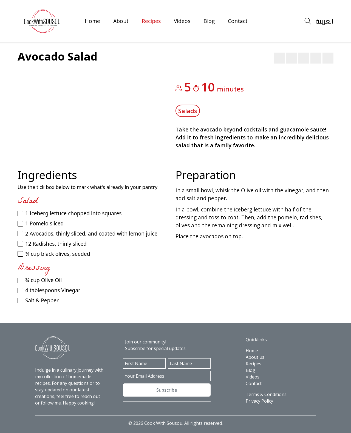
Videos (182, 21)
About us (255, 357)
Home (92, 21)
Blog (209, 21)
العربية (324, 21)
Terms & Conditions (266, 394)
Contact (238, 21)
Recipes (151, 21)
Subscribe (166, 390)
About (121, 21)
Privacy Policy (259, 401)
